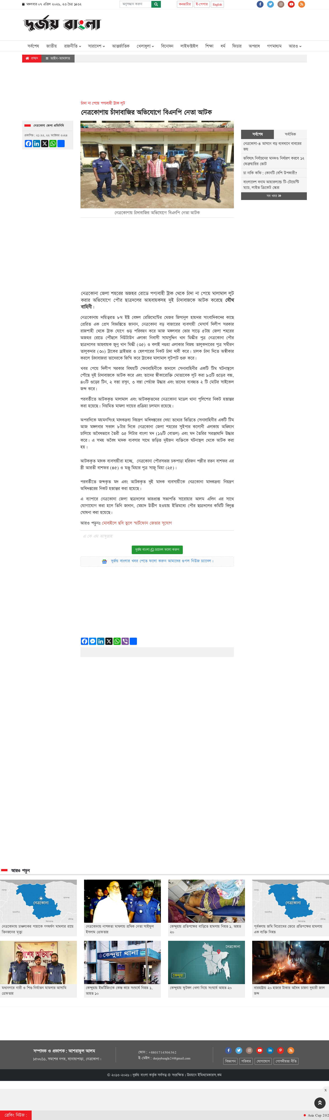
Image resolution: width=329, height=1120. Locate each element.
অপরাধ (254, 46)
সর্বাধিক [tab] (290, 134)
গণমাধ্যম (274, 46)
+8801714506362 (162, 1052)
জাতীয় (51, 46)
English (217, 4)
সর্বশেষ (33, 46)
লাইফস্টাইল (189, 46)
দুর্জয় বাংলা (140, 1075)
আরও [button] (295, 46)
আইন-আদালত (58, 58)
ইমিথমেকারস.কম (210, 1075)
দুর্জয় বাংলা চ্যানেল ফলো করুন (157, 549)
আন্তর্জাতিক (120, 46)
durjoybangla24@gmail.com (171, 1058)
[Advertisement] (224, 24)
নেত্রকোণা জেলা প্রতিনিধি (48, 125)
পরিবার (246, 1061)
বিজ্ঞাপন (230, 1061)
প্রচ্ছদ (32, 58)
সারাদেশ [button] (96, 46)
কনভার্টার (185, 4)
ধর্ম (223, 46)
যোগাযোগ (263, 1061)
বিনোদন (167, 46)
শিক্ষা (209, 46)
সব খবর (274, 196)
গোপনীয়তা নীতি (286, 1061)
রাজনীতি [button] (72, 46)
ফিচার (236, 46)
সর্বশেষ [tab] (257, 134)
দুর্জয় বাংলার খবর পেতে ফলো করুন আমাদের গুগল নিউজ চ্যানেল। (162, 561)
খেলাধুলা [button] (145, 46)
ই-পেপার (202, 4)
